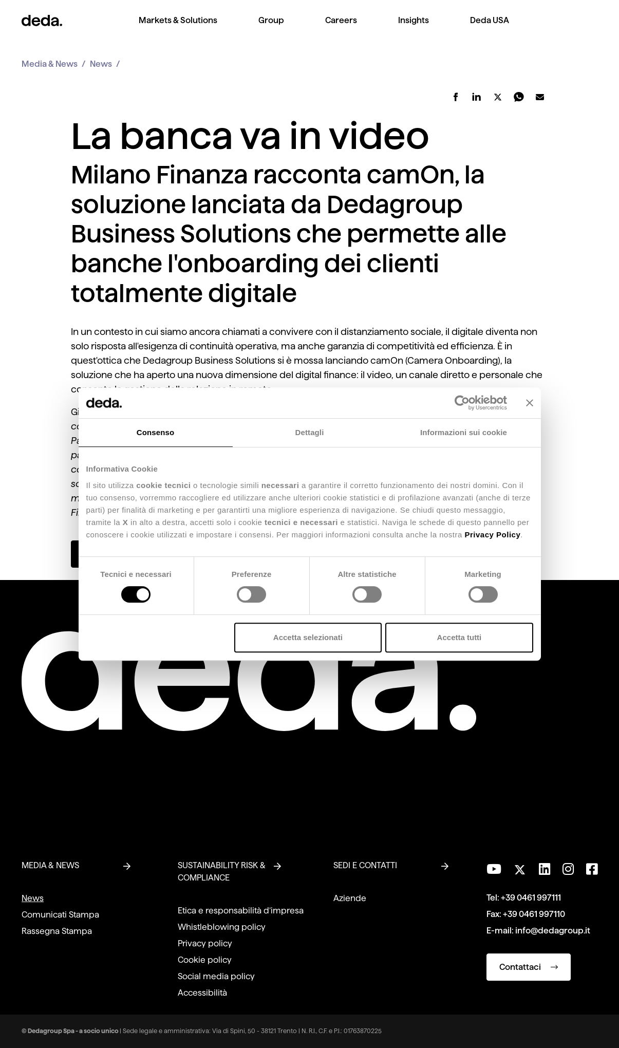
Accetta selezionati (308, 637)
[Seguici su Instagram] (568, 869)
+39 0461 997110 (534, 914)
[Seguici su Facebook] (591, 869)
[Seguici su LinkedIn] (544, 869)
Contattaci (528, 967)
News (101, 64)
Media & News (50, 64)
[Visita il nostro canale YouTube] (493, 869)
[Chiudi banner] (529, 402)
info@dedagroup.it (552, 930)
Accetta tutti (459, 637)
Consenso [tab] (155, 432)
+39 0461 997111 (531, 897)
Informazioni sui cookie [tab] (463, 432)
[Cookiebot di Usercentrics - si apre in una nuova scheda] (462, 402)
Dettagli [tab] (309, 432)
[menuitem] (178, 28)
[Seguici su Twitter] (520, 866)
